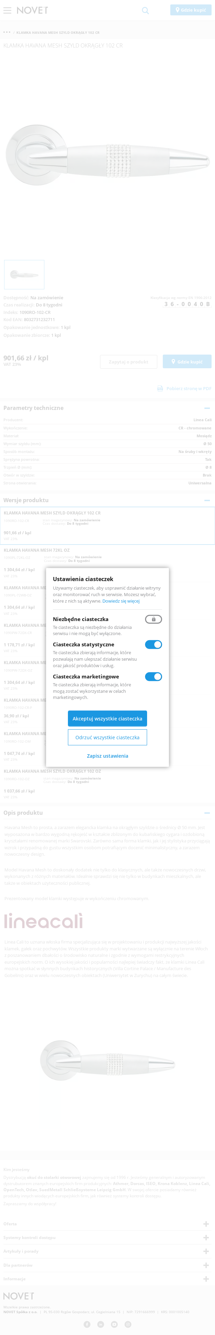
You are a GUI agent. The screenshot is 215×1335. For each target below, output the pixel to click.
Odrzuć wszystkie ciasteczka (107, 737)
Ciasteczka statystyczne (83, 644)
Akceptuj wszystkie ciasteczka (107, 718)
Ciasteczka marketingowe (86, 676)
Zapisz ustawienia (107, 756)
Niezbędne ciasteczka (81, 618)
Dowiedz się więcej (121, 601)
